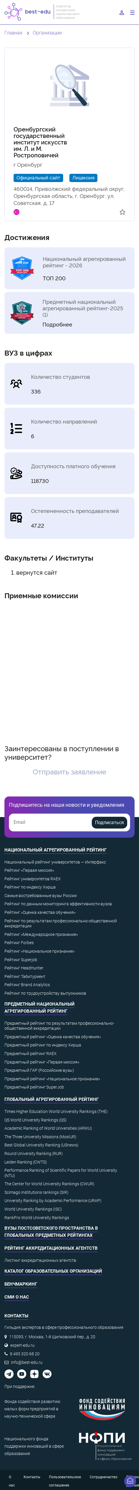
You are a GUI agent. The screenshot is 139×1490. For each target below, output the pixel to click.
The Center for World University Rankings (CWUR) (49, 1183)
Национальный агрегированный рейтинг (55, 850)
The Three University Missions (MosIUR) (40, 1136)
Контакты (32, 1477)
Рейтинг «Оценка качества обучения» (40, 912)
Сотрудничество (103, 1477)
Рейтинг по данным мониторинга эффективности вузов (58, 903)
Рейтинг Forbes (19, 942)
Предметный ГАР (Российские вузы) (39, 1070)
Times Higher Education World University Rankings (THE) (56, 1111)
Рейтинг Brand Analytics (27, 984)
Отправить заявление (69, 771)
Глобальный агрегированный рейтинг (51, 1099)
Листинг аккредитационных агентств (40, 1260)
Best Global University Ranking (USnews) (41, 1145)
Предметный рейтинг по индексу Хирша (42, 1045)
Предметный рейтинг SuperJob (34, 1087)
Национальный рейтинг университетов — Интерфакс (55, 862)
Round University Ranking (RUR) (33, 1153)
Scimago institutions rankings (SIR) (36, 1192)
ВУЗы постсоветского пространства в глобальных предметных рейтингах (51, 1232)
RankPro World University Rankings (36, 1217)
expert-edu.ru (22, 1345)
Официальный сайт (38, 177)
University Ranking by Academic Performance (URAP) (53, 1200)
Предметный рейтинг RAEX (30, 1053)
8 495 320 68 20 (25, 1353)
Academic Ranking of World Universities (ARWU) (48, 1128)
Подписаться (109, 822)
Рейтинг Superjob (20, 959)
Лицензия (83, 177)
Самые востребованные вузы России (40, 895)
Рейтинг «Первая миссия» (29, 870)
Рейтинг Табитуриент (24, 976)
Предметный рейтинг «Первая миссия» (41, 1062)
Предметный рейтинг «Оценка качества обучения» (52, 1036)
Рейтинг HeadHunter (23, 968)
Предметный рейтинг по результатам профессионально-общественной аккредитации (59, 1026)
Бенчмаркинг (20, 1284)
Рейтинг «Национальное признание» (39, 951)
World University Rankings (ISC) (33, 1209)
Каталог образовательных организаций (53, 1271)
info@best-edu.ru (26, 1362)
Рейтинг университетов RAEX (32, 878)
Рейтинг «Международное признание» (41, 934)
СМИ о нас (16, 1297)
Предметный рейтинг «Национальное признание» (52, 1078)
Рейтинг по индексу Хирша (30, 887)
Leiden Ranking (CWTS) (25, 1162)
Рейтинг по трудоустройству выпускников (45, 993)
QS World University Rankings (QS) (35, 1120)
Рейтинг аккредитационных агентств (51, 1248)
